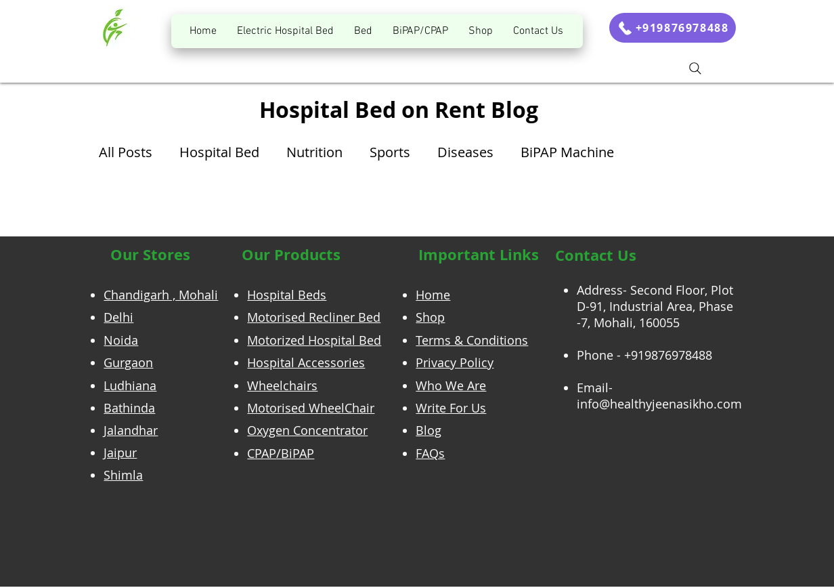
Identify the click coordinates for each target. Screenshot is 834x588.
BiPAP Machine (567, 152)
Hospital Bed (219, 152)
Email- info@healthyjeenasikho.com (659, 395)
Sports (390, 152)
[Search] (695, 68)
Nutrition (314, 152)
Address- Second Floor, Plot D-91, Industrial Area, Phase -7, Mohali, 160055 (655, 306)
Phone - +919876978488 (644, 355)
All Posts (125, 152)
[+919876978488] (672, 28)
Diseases (465, 152)
